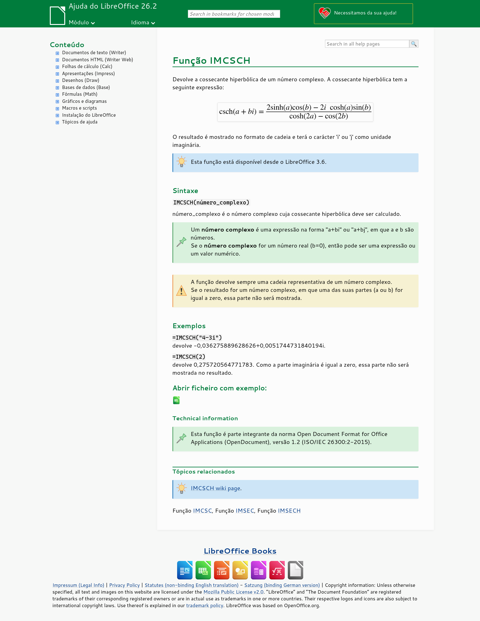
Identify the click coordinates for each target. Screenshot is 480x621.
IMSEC (245, 510)
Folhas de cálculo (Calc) (87, 66)
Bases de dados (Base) (86, 87)
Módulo (78, 22)
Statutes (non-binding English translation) (192, 585)
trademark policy (204, 605)
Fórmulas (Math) (80, 94)
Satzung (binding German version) (282, 585)
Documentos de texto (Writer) (94, 52)
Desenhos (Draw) (81, 80)
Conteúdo (67, 44)
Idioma (140, 22)
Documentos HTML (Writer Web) (97, 59)
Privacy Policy (124, 585)
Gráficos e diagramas (84, 101)
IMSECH (289, 510)
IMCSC (202, 510)
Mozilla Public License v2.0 (233, 591)
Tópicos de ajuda (80, 122)
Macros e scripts (79, 108)
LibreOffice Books (240, 550)
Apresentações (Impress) (88, 73)
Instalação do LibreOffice (89, 115)
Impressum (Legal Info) (79, 585)
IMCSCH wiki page (215, 488)
